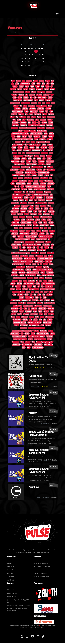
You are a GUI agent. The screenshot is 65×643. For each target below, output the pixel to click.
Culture (18, 81)
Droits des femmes (26, 222)
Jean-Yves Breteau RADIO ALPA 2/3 (38, 452)
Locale (51, 264)
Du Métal (26, 97)
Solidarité (51, 114)
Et (40, 297)
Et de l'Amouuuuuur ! (17, 264)
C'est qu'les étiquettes (19, 322)
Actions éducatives (17, 258)
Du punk (28, 194)
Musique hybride (33, 289)
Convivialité (28, 311)
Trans (34, 264)
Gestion (38, 219)
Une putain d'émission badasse (36, 336)
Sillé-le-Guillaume (27, 344)
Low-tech (14, 281)
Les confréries (49, 286)
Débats (46, 89)
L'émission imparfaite (41, 203)
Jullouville (43, 120)
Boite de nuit (15, 222)
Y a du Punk (50, 253)
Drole (22, 342)
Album (40, 311)
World (35, 100)
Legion (26, 147)
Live (44, 103)
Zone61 (36, 278)
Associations (30, 219)
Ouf (21, 308)
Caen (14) (40, 303)
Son (51, 194)
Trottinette (31, 281)
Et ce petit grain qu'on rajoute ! (44, 342)
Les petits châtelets (37, 347)
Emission (17, 142)
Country (51, 133)
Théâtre (28, 161)
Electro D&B (40, 108)
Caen (52, 300)
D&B (52, 95)
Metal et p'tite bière (31, 236)
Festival (41, 81)
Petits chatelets (48, 344)
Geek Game (34, 487)
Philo (40, 214)
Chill (42, 86)
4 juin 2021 (53, 355)
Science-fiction (44, 225)
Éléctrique (17, 206)
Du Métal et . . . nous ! (19, 278)
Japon (37, 120)
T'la (34, 247)
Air (38, 286)
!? (18, 186)
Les (42, 286)
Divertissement (17, 319)
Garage (52, 89)
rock (38, 386)
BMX (20, 281)
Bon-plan (51, 314)
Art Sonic (33, 103)
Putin (25, 308)
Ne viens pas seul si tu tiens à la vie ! (21, 300)
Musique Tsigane (16, 244)
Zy (43, 625)
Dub (12, 83)
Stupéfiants (23, 122)
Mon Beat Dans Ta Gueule (42, 368)
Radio (14, 97)
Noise (45, 133)
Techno (20, 97)
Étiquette (15, 247)
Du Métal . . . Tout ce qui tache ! (27, 128)
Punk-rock (38, 267)
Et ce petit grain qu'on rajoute (40, 194)
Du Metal (51, 136)
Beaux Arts (39, 197)
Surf (52, 214)
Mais (45, 292)
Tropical (37, 208)
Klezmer (48, 242)
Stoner (14, 147)
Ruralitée (28, 269)
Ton (38, 247)
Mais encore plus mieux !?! (19, 336)
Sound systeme (30, 242)
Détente (16, 106)
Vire (26, 145)
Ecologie (15, 86)
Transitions (51, 308)
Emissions (34, 308)
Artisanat (35, 228)
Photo (29, 158)
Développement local (18, 269)
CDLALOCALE (49, 197)
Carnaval (39, 169)
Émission (14, 153)
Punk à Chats (39, 256)
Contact (10, 573)
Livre (44, 158)
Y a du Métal (34, 253)
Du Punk (34, 92)
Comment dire (47, 306)
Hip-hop (26, 89)
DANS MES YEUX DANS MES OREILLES (42, 269)
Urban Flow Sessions (41, 563)
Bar (52, 247)
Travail (22, 161)
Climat (12, 183)
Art (26, 114)
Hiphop (47, 86)
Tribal (14, 236)
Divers (27, 86)
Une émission (38, 306)
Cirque (21, 200)
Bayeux (42, 156)
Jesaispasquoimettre (40, 339)
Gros (36, 297)
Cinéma (50, 97)
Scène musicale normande (47, 289)
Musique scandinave (46, 217)
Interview (29, 81)
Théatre (50, 120)
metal (32, 386)
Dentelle (32, 197)
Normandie (36, 178)
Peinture (21, 297)
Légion (33, 333)
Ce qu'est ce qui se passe (34, 322)
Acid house (23, 117)
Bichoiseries (37, 136)
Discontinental (12, 593)
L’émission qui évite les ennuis (37, 125)
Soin (49, 228)
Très (33, 342)
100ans (31, 114)
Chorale (14, 314)
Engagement (14, 275)
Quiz (40, 319)
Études (34, 161)
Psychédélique (16, 189)
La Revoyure (51, 183)
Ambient (13, 214)
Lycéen (18, 317)
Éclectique (49, 125)
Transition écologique (39, 189)
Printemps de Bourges (18, 292)
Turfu (45, 281)
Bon (44, 294)
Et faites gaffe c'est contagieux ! (20, 253)
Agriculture (18, 192)
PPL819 (20, 131)
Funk (43, 83)
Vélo (47, 111)
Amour (35, 319)
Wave (40, 211)
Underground (41, 92)
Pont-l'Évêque (28, 156)
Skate (25, 281)
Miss (24, 286)
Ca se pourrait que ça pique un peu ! (22, 331)
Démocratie (43, 331)
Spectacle (45, 231)
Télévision (23, 203)
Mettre (29, 247)
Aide (30, 319)
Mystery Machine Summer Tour (20, 133)
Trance (33, 239)
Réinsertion (15, 233)
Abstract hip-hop (25, 167)
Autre (39, 294)
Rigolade (51, 203)
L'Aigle (44, 145)
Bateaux (47, 300)
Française (43, 183)
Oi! (51, 86)
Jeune (42, 317)
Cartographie (31, 250)
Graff (35, 211)
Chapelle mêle (23, 181)
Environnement (25, 103)
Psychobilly (46, 267)
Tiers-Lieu (32, 95)
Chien (41, 300)
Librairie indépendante (48, 275)
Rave (27, 142)
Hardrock (21, 95)
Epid (45, 228)
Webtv (28, 347)
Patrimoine (39, 192)
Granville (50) (21, 303)
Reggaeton (47, 192)
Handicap (32, 192)
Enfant (38, 231)
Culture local (15, 167)
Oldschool (13, 114)
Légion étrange (41, 250)
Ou (15, 186)
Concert (51, 147)
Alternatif (49, 92)
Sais (24, 247)
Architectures (42, 308)
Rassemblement (30, 169)
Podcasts (10, 570)
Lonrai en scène (38, 344)
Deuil (38, 275)
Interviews (18, 286)
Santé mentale (50, 317)
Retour (51, 281)
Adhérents (11, 580)
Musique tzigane (19, 242)
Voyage (47, 175)
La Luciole (46, 95)
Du (23, 192)
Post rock (28, 217)
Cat (39, 122)
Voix (26, 200)
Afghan (44, 219)
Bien (24, 153)
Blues (32, 86)
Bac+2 (45, 222)
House (38, 83)
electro (30, 368)
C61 (27, 192)
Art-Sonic (39, 95)
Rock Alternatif (40, 242)
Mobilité (51, 122)
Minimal (29, 211)
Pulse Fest (49, 150)
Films (40, 222)
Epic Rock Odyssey (40, 573)
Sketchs (28, 342)
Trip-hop (19, 89)
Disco (51, 111)
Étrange (27, 333)
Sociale (52, 333)
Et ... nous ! (43, 253)
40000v (30, 339)
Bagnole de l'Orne (18, 156)
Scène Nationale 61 (17, 197)
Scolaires (42, 139)
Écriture (18, 289)
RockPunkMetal (29, 297)
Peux (52, 244)
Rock (23, 81)
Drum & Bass (44, 178)
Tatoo (49, 186)
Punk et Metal (48, 181)
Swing (51, 208)
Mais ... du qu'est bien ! (43, 333)
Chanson (19, 150)
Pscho (44, 211)
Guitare (32, 256)
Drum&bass (24, 208)
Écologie (32, 147)
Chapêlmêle (17, 108)
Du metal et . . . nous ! (18, 194)
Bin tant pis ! (46, 244)
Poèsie (23, 219)
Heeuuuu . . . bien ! (28, 306)
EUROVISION (34, 214)
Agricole (22, 231)
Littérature (44, 147)
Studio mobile (19, 172)
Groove (27, 214)
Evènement (25, 317)
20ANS (26, 111)
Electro (35, 81)
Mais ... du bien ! (42, 97)
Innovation (23, 328)
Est (32, 292)
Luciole (44, 114)
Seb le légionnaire (34, 325)
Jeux (14, 150)
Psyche (39, 117)
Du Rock (28, 92)
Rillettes (48, 164)
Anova (30, 189)
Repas (35, 311)
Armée (19, 314)
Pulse (22, 186)
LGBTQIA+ (50, 167)
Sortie (49, 219)
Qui (41, 292)
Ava (45, 256)
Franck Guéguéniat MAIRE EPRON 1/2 (18, 601)
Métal (19, 120)
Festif (52, 233)
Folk (35, 97)
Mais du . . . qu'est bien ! (33, 153)
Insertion (52, 231)
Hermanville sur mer (30, 172)
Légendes (14, 95)
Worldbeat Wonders (41, 570)
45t (21, 106)
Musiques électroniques (48, 283)
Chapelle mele (50, 161)
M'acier (45, 264)
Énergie (50, 339)
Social (13, 136)
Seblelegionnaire (20, 183)
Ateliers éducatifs (19, 164)
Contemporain (14, 211)
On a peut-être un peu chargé (36, 328)
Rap (17, 117)
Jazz (14, 120)
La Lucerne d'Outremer (19, 175)
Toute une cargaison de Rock (45, 258)
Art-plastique (24, 256)
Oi (12, 286)
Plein (34, 286)
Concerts (46, 311)
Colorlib (22, 628)
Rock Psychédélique (37, 167)
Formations (41, 161)
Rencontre (36, 217)
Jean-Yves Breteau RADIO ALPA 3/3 (38, 396)
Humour (41, 100)
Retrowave (51, 211)
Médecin (40, 175)
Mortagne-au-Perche (34, 145)
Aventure (14, 272)
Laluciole (35, 225)
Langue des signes (41, 239)
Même (50, 292)
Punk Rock (41, 164)
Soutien (15, 200)
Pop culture (31, 106)
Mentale (19, 283)
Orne (24, 120)
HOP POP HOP (27, 178)
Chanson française (41, 106)
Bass (48, 83)
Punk (52, 81)
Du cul (36, 139)
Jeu (45, 319)
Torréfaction (27, 228)
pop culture (45, 497)
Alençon (41, 111)
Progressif (17, 158)
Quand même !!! (39, 261)
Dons (52, 311)
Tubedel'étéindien (24, 233)
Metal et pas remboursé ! (45, 236)
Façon (26, 294)
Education (48, 325)
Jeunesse (48, 108)
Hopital (50, 331)
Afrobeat (20, 214)
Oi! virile (51, 222)
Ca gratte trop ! (47, 322)
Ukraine (30, 181)
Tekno (15, 178)
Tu (20, 247)
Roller (41, 278)
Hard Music (32, 108)
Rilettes (47, 247)
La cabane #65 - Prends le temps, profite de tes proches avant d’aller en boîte (18, 608)
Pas (35, 294)
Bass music (21, 236)
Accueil (9, 563)
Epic (29, 122)
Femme (21, 311)
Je (38, 264)
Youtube (25, 319)
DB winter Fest (16, 344)
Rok (42, 247)
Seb (22, 333)
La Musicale (39, 89)
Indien (23, 347)
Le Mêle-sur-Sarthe (17, 145)
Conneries (49, 200)
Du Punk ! (13, 283)
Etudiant (34, 175)
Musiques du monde (18, 92)
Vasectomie (23, 125)
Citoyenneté (50, 272)
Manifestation (15, 161)
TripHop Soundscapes (41, 577)
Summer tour (50, 169)
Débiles (32, 206)
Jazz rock (21, 217)
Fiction (12, 289)
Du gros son (50, 336)
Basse (30, 200)
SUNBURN (50, 145)
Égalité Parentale (41, 131)
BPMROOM (35, 300)
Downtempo (22, 272)
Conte (12, 117)
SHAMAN (44, 122)
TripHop (22, 275)
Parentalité (15, 125)
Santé (30, 136)
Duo (35, 200)
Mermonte (11, 590)
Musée (26, 197)
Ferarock (13, 89)
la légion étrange (40, 628)
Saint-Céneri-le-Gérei (36, 133)
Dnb (51, 178)
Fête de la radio (45, 405)
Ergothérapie (14, 231)
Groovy (37, 86)
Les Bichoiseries (28, 100)
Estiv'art (44, 136)
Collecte (29, 225)
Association (51, 117)
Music (28, 175)
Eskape (31, 317)
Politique (20, 147)
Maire (36, 181)
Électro (29, 183)
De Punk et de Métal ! (29, 258)
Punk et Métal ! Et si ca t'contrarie (32, 244)
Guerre (35, 222)
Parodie (28, 231)
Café (21, 228)
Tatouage (25, 108)
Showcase (24, 189)
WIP (26, 95)
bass (24, 368)
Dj (41, 208)
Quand (37, 292)
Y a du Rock (15, 256)
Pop (31, 97)
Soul (52, 83)
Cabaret (15, 181)
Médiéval (42, 233)
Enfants (20, 178)
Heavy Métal (48, 261)
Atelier (15, 217)
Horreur (24, 136)
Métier (34, 122)
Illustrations (23, 250)
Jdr (51, 175)
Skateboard (48, 278)
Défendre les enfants (29, 131)
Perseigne (49, 139)
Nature (51, 153)
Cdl (44, 169)
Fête (23, 142)
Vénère (33, 142)
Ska (29, 117)
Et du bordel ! (26, 150)
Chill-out (31, 208)
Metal (17, 83)
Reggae (47, 81)
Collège (49, 158)
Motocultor (49, 100)
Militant (16, 325)
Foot (45, 314)
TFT (44, 150)
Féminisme (15, 122)
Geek (25, 106)
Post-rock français (30, 275)
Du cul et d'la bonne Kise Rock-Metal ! (23, 139)
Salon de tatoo (20, 267)
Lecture (50, 256)
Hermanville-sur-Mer (43, 172)
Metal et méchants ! (31, 164)
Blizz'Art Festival (15, 103)
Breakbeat (43, 206)
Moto (41, 314)
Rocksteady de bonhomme (18, 225)
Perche (38, 283)
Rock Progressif (15, 333)
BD (45, 167)
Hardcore (20, 114)
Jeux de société (31, 303)
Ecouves (36, 156)
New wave (22, 211)
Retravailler (30, 120)
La (48, 239)
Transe (46, 208)
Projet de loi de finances (43, 142)
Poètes (16, 228)
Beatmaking (15, 208)
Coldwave (24, 158)
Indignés (36, 331)
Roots (33, 83)
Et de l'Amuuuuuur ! (29, 283)
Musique (32, 89)
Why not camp (33, 111)
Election (29, 286)
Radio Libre (41, 200)
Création (25, 289)
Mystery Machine (25, 83)
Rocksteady (38, 114)
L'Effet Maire (41, 128)
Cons (37, 206)
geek (38, 497)
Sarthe (52, 225)
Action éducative (36, 150)
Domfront (48, 156)
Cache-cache (15, 342)
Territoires (14, 311)
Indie (39, 103)
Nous (44, 297)
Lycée (44, 117)
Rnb (34, 158)
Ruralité (49, 128)
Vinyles (33, 117)
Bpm (41, 228)
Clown (33, 231)
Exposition (13, 303)
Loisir (48, 103)
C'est (14, 294)
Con (31, 294)
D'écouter (20, 294)
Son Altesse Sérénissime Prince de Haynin (41, 433)
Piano (49, 206)
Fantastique (34, 233)
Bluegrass (49, 294)
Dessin (39, 158)
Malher (33, 413)
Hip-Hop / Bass (30, 267)
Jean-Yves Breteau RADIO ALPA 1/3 (38, 470)
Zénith (37, 317)
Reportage (50, 189)
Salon (12, 317)
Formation (14, 128)
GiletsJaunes (23, 325)
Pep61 (37, 147)
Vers (41, 281)
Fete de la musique (17, 111)
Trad (47, 233)
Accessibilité (14, 308)
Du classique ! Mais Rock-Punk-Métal (23, 261)
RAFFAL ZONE (35, 376)
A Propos (10, 577)
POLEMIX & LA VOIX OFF (42, 566)
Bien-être (30, 203)
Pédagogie (26, 314)
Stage (41, 181)
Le (37, 281)
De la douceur (14, 169)
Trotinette (29, 278)
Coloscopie (44, 153)
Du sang (22, 169)
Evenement (46, 214)
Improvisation (15, 203)
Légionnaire (25, 206)
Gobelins (50, 319)
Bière (52, 103)
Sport (49, 106)
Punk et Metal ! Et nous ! (19, 339)
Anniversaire (34, 314)
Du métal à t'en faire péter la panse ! (35, 186)
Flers (42, 325)
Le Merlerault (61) (49, 303)
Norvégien (16, 219)
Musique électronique (33, 272)
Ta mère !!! (28, 264)
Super (28, 292)
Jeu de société (18, 306)
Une (20, 153)
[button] (58, 14)
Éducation (35, 183)
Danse (18, 136)
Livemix (43, 272)
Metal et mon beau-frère (22, 239)
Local (12, 81)
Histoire (21, 86)
